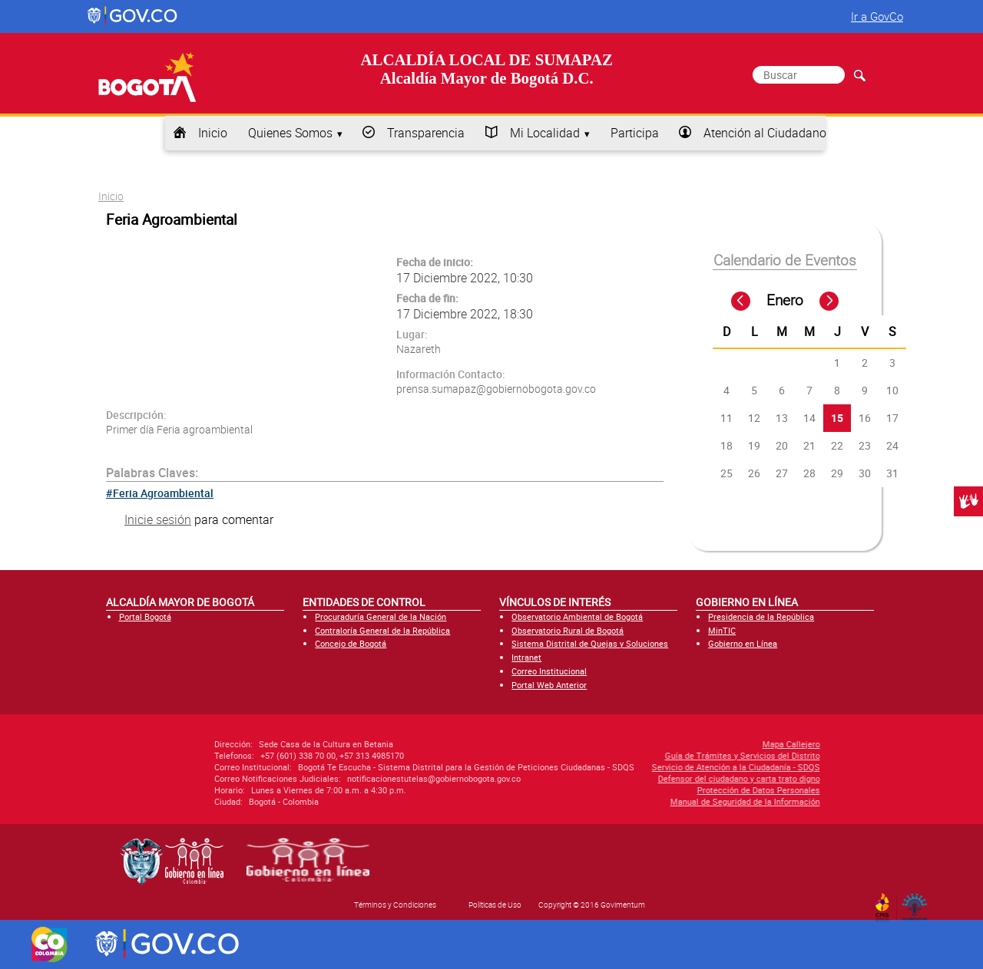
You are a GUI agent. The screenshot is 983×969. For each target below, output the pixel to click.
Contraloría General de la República (382, 630)
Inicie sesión (157, 519)
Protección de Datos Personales (648, 790)
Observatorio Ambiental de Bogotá (577, 616)
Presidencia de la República (761, 616)
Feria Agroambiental (163, 493)
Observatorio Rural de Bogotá (567, 630)
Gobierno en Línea (742, 643)
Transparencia (426, 132)
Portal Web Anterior (549, 684)
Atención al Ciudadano (764, 132)
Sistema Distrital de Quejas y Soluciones (589, 643)
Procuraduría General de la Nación (380, 616)
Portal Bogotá (145, 616)
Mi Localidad (545, 132)
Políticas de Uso (494, 904)
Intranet (526, 657)
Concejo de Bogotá (350, 643)
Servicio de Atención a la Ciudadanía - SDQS (625, 767)
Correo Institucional (549, 671)
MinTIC (722, 630)
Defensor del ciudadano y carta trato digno (629, 778)
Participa (635, 132)
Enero (784, 300)
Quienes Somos (290, 132)
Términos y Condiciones (395, 904)
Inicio (212, 132)
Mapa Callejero (681, 744)
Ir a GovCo (877, 16)
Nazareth (418, 348)
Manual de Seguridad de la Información (635, 801)
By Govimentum (918, 902)
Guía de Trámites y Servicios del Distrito (632, 755)
